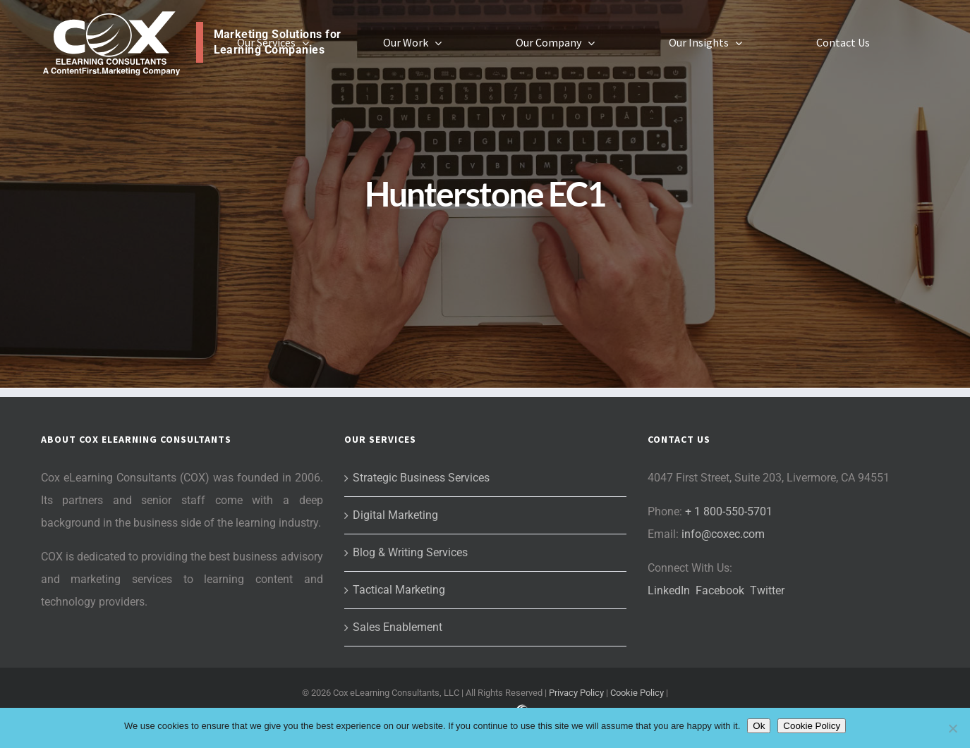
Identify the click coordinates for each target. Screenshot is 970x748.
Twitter (767, 590)
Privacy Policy (576, 692)
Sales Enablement (397, 627)
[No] (952, 728)
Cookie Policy (637, 692)
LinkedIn (669, 590)
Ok (759, 726)
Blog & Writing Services (410, 552)
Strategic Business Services (421, 477)
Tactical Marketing (399, 589)
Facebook (720, 590)
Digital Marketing (395, 515)
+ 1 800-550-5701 (728, 511)
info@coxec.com (723, 534)
